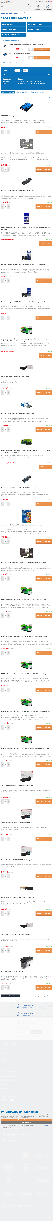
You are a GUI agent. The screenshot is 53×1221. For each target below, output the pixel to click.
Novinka (30, 81)
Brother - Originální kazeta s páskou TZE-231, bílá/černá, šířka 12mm (22, 153)
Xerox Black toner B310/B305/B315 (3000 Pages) (16, 823)
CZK (39, 1)
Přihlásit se (45, 244)
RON (43, 1)
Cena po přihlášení (7, 240)
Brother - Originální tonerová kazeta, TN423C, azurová (18, 488)
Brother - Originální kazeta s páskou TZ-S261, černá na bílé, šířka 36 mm (24, 562)
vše (5, 83)
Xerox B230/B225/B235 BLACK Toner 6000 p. (15, 934)
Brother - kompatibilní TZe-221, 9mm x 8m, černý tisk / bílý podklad (23, 302)
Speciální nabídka (24, 83)
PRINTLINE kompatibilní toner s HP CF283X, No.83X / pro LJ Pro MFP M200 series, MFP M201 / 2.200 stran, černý (24, 340)
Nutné (4, 1125)
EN (49, 1)
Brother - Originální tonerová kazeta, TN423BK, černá (26, 44)
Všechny (22, 81)
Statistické (20, 1125)
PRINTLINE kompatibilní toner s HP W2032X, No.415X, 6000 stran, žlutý (23, 674)
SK (51, 1)
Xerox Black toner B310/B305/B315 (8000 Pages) (16, 860)
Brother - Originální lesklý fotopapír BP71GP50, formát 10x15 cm (21, 525)
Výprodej (38, 81)
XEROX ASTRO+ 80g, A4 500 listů (19, 53)
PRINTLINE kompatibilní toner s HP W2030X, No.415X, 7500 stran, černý (23, 599)
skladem (6, 81)
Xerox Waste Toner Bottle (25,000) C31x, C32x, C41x (17, 897)
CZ (46, 1)
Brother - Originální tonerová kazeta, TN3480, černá (17, 413)
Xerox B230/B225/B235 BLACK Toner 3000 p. (15, 376)
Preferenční (12, 1125)
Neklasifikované (7, 1127)
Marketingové (29, 1125)
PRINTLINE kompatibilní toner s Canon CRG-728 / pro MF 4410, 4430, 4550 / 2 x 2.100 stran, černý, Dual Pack (26, 452)
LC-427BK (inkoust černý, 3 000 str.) (12, 972)
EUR (36, 1)
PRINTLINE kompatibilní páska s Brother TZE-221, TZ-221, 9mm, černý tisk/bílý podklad (25, 229)
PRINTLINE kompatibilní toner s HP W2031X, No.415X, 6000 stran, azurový (24, 637)
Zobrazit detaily (46, 1126)
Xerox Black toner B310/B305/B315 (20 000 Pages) (17, 785)
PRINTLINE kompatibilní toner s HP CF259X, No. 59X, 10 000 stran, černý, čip (25, 748)
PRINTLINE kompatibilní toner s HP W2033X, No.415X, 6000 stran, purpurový (25, 711)
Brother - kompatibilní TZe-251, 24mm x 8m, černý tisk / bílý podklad (23, 265)
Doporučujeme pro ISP (39, 83)
